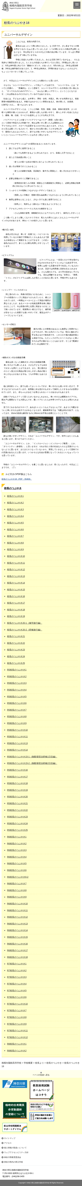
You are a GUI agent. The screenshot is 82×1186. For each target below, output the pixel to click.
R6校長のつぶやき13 (17, 923)
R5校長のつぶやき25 (17, 830)
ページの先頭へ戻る (41, 1075)
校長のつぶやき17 (16, 603)
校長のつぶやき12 (16, 569)
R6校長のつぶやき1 (16, 837)
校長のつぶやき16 (16, 596)
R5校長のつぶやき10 (17, 730)
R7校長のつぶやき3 (16, 977)
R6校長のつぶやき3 (16, 850)
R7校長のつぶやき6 (16, 997)
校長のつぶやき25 (16, 663)
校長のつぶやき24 (16, 656)
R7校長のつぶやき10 (17, 1004)
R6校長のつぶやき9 (16, 897)
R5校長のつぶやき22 (17, 810)
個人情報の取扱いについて (15, 1148)
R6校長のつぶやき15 (17, 937)
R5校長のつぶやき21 (17, 803)
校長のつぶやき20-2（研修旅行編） (24, 629)
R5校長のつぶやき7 (16, 710)
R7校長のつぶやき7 (16, 1010)
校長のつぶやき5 (15, 522)
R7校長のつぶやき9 (16, 1024)
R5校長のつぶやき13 (17, 743)
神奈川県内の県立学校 (13, 1162)
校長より (39, 1063)
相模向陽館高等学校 (11, 1063)
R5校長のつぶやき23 (17, 816)
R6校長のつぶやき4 (16, 857)
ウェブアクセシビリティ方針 (16, 1152)
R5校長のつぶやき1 (16, 669)
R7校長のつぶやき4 (16, 984)
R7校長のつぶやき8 (16, 1017)
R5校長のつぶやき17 (17, 776)
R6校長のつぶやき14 (17, 930)
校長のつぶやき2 (15, 502)
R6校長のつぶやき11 (17, 910)
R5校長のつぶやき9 (16, 723)
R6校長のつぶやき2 (16, 843)
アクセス (8, 1143)
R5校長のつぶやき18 (17, 783)
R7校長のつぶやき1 (16, 963)
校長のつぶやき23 (16, 649)
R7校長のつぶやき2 (16, 970)
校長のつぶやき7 (15, 536)
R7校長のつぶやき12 (17, 1037)
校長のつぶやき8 (15, 543)
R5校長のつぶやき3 (16, 683)
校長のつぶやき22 (16, 643)
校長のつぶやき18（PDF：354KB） (17, 479)
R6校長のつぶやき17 (17, 950)
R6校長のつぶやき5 (16, 863)
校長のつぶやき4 (15, 516)
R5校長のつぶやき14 (17, 750)
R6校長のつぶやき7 (16, 883)
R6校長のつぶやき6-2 (17, 877)
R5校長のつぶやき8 (16, 716)
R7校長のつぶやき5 (16, 990)
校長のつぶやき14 (16, 583)
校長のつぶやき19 (16, 616)
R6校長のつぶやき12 (17, 917)
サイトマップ (9, 1138)
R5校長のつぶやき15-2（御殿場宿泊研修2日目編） (32, 763)
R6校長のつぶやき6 (16, 870)
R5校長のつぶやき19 (17, 790)
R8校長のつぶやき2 (16, 1050)
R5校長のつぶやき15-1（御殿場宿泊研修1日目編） (32, 756)
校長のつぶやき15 (16, 589)
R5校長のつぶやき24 (17, 823)
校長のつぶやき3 (15, 509)
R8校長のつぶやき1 (16, 1044)
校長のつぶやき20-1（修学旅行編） (24, 623)
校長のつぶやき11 (16, 563)
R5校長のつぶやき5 (16, 696)
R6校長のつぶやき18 (17, 957)
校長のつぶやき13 (16, 576)
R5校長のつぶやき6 (16, 703)
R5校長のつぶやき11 (17, 736)
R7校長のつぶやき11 (17, 1030)
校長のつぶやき (13, 488)
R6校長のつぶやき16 (17, 944)
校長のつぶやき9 (15, 549)
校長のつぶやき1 (15, 496)
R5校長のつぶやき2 (16, 676)
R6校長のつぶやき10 (17, 903)
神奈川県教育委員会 (12, 1157)
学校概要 (28, 1063)
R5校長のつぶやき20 (17, 796)
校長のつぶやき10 (16, 556)
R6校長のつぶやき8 (16, 890)
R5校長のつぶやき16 (17, 770)
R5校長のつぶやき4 (16, 690)
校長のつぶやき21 (16, 636)
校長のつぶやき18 (16, 609)
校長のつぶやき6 (15, 529)
